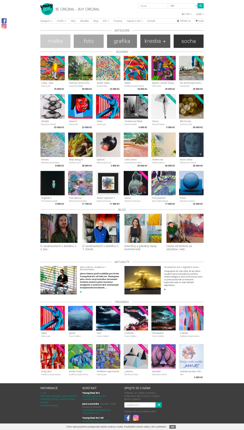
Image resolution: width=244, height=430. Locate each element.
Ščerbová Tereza (188, 162)
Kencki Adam (130, 124)
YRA (181, 374)
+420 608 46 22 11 (91, 399)
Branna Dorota (104, 200)
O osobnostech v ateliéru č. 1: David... (100, 247)
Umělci (61, 20)
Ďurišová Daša (131, 374)
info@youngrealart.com (94, 395)
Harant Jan (185, 85)
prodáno (122, 302)
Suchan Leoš (186, 124)
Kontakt (151, 20)
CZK (187, 13)
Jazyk (200, 13)
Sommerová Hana (133, 162)
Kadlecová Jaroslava (134, 85)
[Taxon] (183, 5)
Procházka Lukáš (49, 200)
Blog (95, 20)
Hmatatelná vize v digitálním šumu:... (182, 267)
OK (172, 427)
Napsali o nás (135, 20)
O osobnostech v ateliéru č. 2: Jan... (58, 247)
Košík (199, 20)
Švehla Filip (102, 85)
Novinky (122, 52)
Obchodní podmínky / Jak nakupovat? (58, 395)
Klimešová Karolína (50, 162)
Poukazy (118, 20)
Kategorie (46, 20)
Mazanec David (48, 124)
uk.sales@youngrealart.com (96, 420)
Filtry (73, 20)
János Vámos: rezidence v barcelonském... (93, 268)
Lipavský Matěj (76, 85)
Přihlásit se (184, 20)
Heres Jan (45, 85)
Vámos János (158, 162)
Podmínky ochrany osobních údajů (57, 399)
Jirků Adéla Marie (160, 200)
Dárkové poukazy (49, 405)
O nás (43, 392)
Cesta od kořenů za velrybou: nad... (179, 247)
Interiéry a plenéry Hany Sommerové (140, 247)
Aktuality (84, 20)
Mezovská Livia (104, 162)
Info (106, 20)
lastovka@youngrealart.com (96, 409)
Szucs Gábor (75, 336)
